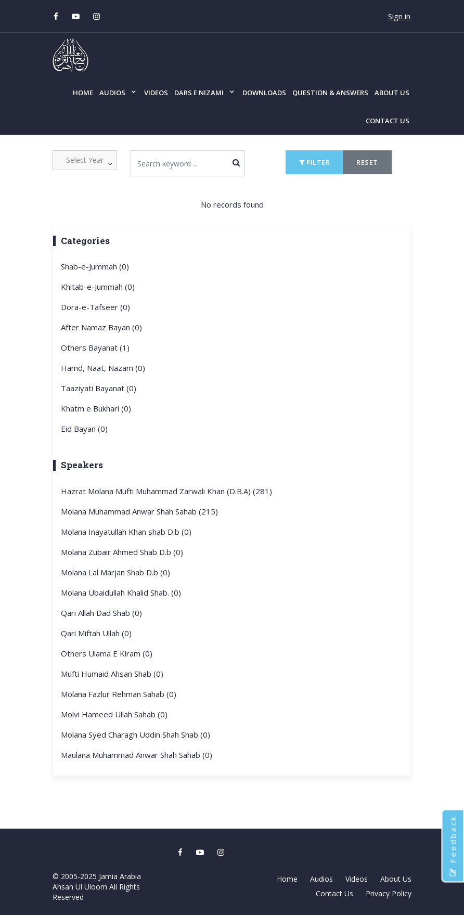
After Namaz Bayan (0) (101, 327)
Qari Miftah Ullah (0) (96, 633)
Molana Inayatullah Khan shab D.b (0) (126, 531)
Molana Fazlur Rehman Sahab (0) (118, 694)
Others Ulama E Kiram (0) (106, 653)
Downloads (264, 92)
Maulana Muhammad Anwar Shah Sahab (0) (136, 755)
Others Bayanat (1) (95, 347)
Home (83, 92)
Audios (112, 92)
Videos (156, 92)
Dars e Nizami (199, 92)
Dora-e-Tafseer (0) (95, 307)
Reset (367, 162)
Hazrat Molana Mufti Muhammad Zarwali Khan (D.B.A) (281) (166, 491)
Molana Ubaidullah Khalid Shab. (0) (121, 592)
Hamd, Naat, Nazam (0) (103, 368)
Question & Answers (330, 92)
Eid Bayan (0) (84, 428)
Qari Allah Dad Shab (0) (101, 613)
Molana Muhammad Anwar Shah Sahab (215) (139, 511)
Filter (314, 162)
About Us (392, 92)
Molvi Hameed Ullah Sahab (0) (114, 714)
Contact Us (387, 120)
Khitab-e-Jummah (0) (98, 286)
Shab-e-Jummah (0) (95, 266)
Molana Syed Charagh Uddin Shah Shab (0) (135, 734)
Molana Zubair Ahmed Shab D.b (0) (122, 552)
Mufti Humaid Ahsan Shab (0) (112, 673)
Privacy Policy (388, 893)
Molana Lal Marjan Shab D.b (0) (115, 572)
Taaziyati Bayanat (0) (98, 388)
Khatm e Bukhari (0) (96, 408)
